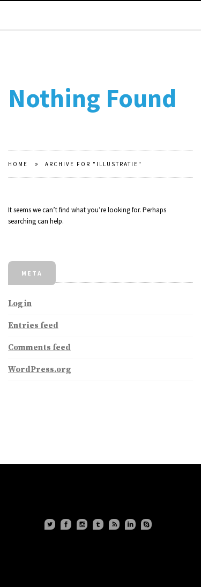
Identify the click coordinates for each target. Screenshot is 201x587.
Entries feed (33, 326)
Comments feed (39, 348)
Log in (20, 304)
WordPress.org (39, 370)
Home (18, 164)
